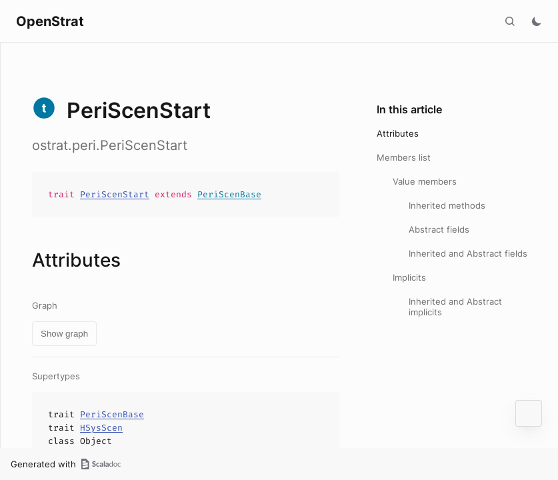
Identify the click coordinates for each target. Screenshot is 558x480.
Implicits (409, 277)
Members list (404, 157)
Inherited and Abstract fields (468, 253)
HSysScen (101, 427)
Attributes (398, 133)
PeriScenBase (229, 194)
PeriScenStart (114, 194)
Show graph (64, 334)
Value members (425, 181)
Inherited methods (447, 205)
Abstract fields (439, 229)
